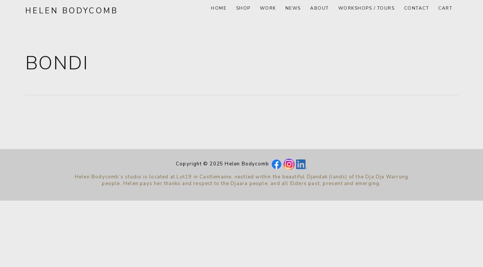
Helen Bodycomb (71, 11)
